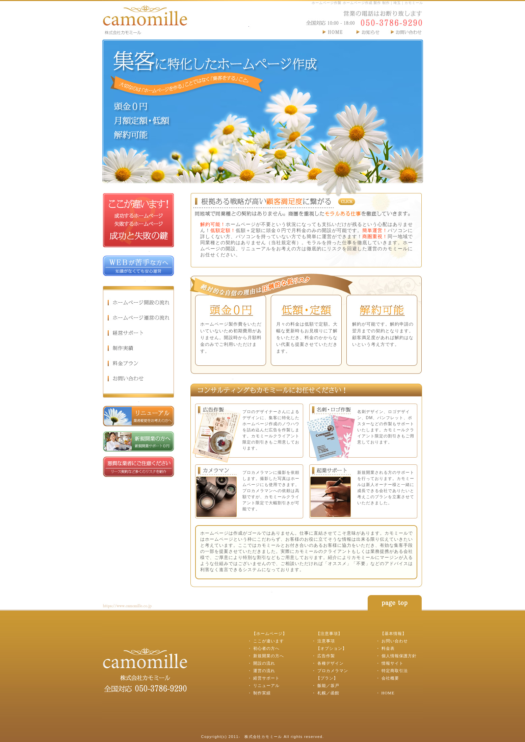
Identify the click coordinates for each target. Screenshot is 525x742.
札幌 (321, 693)
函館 (335, 693)
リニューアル (266, 685)
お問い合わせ (395, 641)
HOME (388, 693)
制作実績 (262, 693)
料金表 (388, 648)
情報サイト (392, 663)
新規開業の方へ (268, 656)
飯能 (321, 685)
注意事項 (326, 641)
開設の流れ (264, 663)
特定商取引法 (395, 670)
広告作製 (326, 656)
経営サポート (266, 678)
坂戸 (335, 685)
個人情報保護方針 (399, 656)
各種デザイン (330, 663)
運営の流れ (264, 670)
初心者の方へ (266, 648)
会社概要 (390, 678)
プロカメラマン (332, 670)
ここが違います (268, 641)
